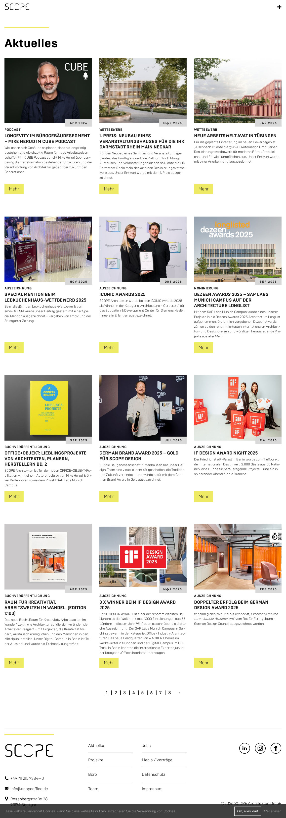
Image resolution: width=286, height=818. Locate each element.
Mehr (14, 189)
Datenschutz (153, 774)
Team (93, 788)
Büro (92, 774)
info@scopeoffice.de (29, 788)
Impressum (152, 788)
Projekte (95, 760)
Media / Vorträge (157, 760)
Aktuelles (96, 745)
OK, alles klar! (247, 811)
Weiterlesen (273, 811)
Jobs (146, 745)
